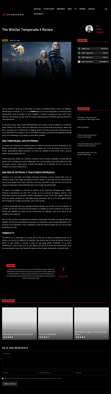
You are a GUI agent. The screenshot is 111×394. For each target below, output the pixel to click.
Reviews (5, 40)
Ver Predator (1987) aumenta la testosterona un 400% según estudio (88, 118)
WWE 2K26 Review (82, 127)
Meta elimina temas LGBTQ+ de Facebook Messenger (86, 154)
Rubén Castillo (99, 30)
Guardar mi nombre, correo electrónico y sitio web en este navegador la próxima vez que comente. (33, 378)
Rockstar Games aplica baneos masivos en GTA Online (86, 136)
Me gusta (104, 48)
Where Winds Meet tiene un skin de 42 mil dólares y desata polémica (88, 145)
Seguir (105, 53)
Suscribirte (103, 61)
